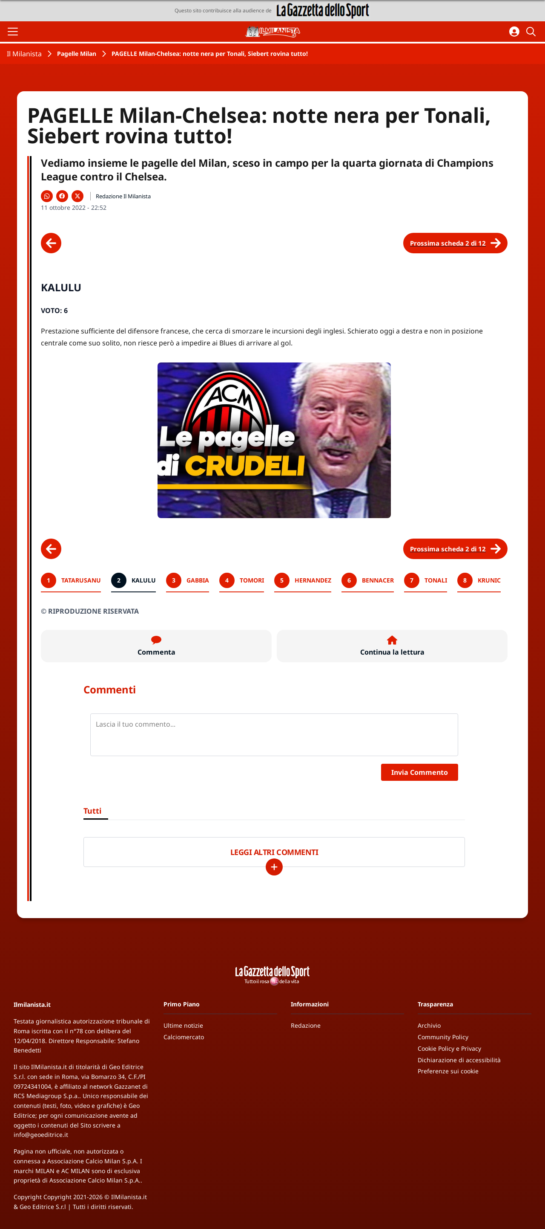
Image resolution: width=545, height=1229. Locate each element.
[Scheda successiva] (455, 243)
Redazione (306, 1025)
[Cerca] (532, 32)
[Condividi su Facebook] (62, 196)
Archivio (429, 1025)
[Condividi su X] (77, 196)
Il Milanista (24, 53)
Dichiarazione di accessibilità (459, 1060)
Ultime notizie (183, 1025)
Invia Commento (419, 772)
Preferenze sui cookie (448, 1071)
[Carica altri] (274, 866)
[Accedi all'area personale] (514, 31)
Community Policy (443, 1037)
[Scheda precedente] (51, 243)
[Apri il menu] (13, 32)
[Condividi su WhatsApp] (47, 196)
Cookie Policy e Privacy (449, 1048)
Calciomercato (184, 1037)
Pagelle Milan (76, 53)
